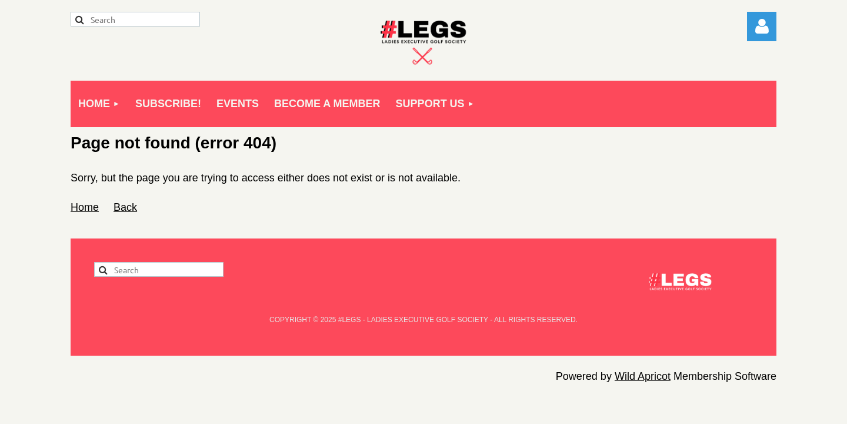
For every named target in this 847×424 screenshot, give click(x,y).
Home (85, 207)
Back (125, 207)
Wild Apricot (643, 376)
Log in (761, 26)
